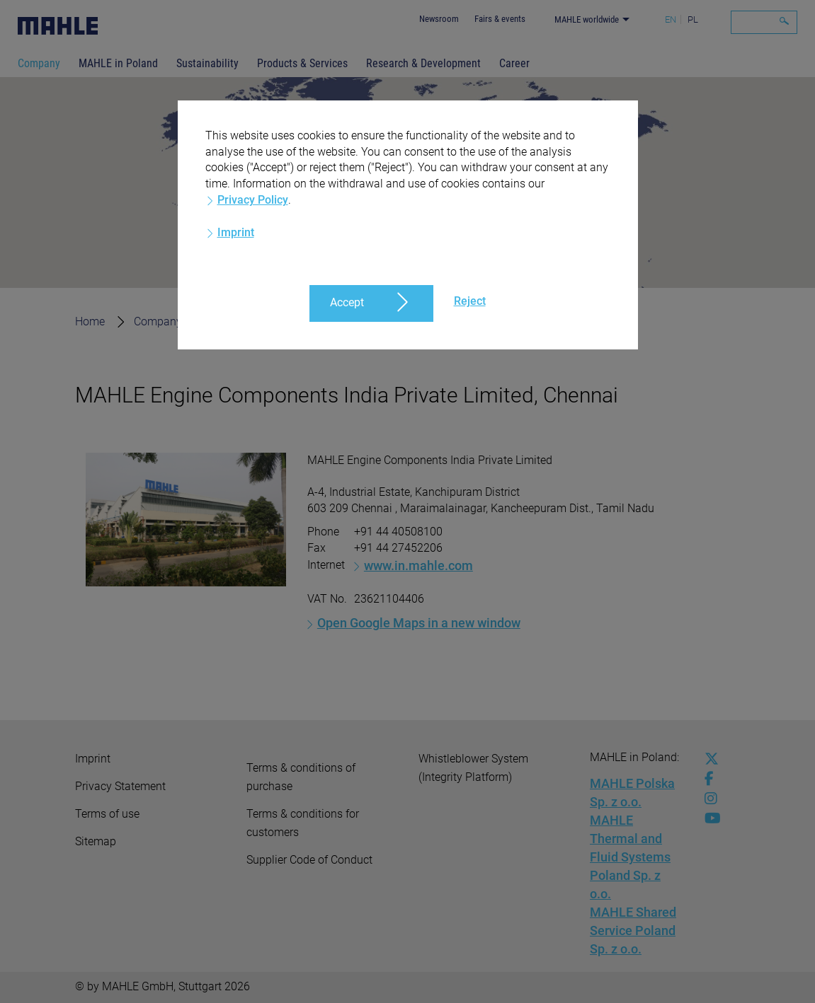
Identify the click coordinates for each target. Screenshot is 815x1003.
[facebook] (708, 779)
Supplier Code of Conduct (309, 859)
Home (90, 321)
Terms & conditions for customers (302, 823)
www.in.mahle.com (418, 565)
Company (39, 63)
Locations (235, 321)
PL (693, 19)
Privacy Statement (120, 786)
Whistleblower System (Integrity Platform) (473, 768)
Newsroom (439, 18)
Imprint (92, 758)
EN (670, 19)
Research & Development (423, 63)
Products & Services (302, 63)
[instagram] (708, 798)
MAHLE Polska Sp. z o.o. (632, 792)
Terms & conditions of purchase (300, 777)
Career (514, 63)
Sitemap (95, 841)
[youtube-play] (708, 818)
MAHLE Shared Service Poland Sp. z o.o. (633, 930)
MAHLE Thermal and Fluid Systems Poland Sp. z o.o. (630, 857)
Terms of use (107, 814)
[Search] (764, 22)
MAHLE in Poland (118, 63)
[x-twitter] (708, 759)
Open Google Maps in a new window (418, 622)
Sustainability (207, 63)
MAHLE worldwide (586, 19)
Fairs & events (499, 18)
